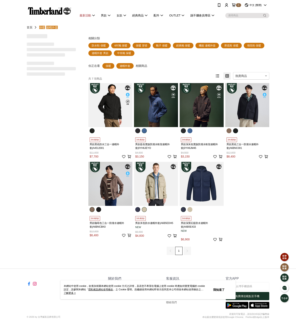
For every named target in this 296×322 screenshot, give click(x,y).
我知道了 (219, 289)
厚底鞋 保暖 (231, 45)
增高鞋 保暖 (254, 45)
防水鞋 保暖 (99, 45)
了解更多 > (70, 293)
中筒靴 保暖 (124, 53)
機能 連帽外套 (207, 45)
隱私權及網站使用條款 (100, 289)
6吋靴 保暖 (120, 45)
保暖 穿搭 (141, 45)
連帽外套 (52, 27)
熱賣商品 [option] (241, 76)
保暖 (42, 27)
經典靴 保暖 (183, 45)
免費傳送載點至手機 (247, 296)
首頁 (29, 27)
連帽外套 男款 (100, 53)
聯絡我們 (171, 302)
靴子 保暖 (162, 45)
